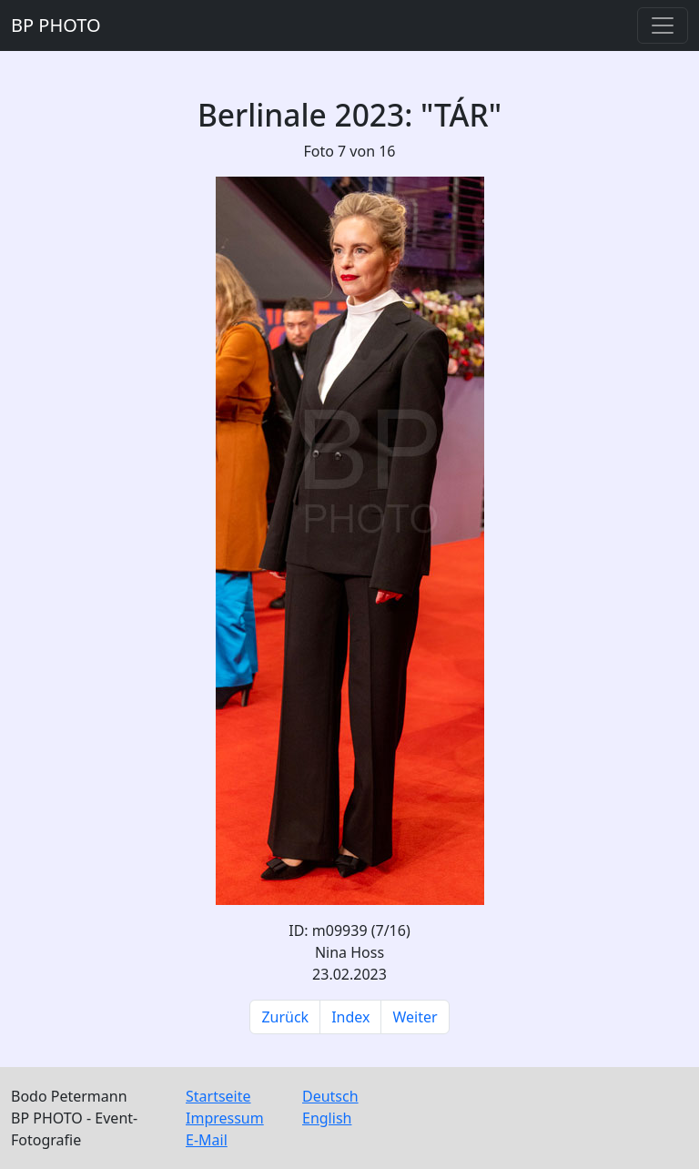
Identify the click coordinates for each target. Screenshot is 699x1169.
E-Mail (207, 1140)
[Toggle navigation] (662, 25)
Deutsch (330, 1096)
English (326, 1118)
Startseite (218, 1096)
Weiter (414, 1017)
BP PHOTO (56, 25)
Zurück (285, 1017)
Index (350, 1017)
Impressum (225, 1118)
